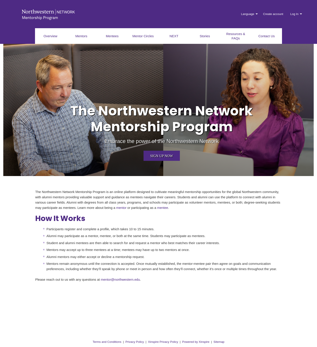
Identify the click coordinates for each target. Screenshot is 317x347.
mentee (162, 208)
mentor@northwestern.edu (120, 279)
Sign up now (161, 156)
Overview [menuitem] (50, 36)
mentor (121, 208)
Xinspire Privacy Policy (163, 341)
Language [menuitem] (247, 14)
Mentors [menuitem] (81, 36)
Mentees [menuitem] (112, 36)
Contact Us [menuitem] (266, 36)
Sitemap (219, 341)
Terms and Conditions (107, 341)
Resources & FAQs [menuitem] (235, 36)
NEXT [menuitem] (174, 36)
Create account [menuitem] (273, 14)
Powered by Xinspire (195, 341)
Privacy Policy (134, 341)
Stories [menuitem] (205, 36)
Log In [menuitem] (294, 14)
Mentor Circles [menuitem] (143, 36)
